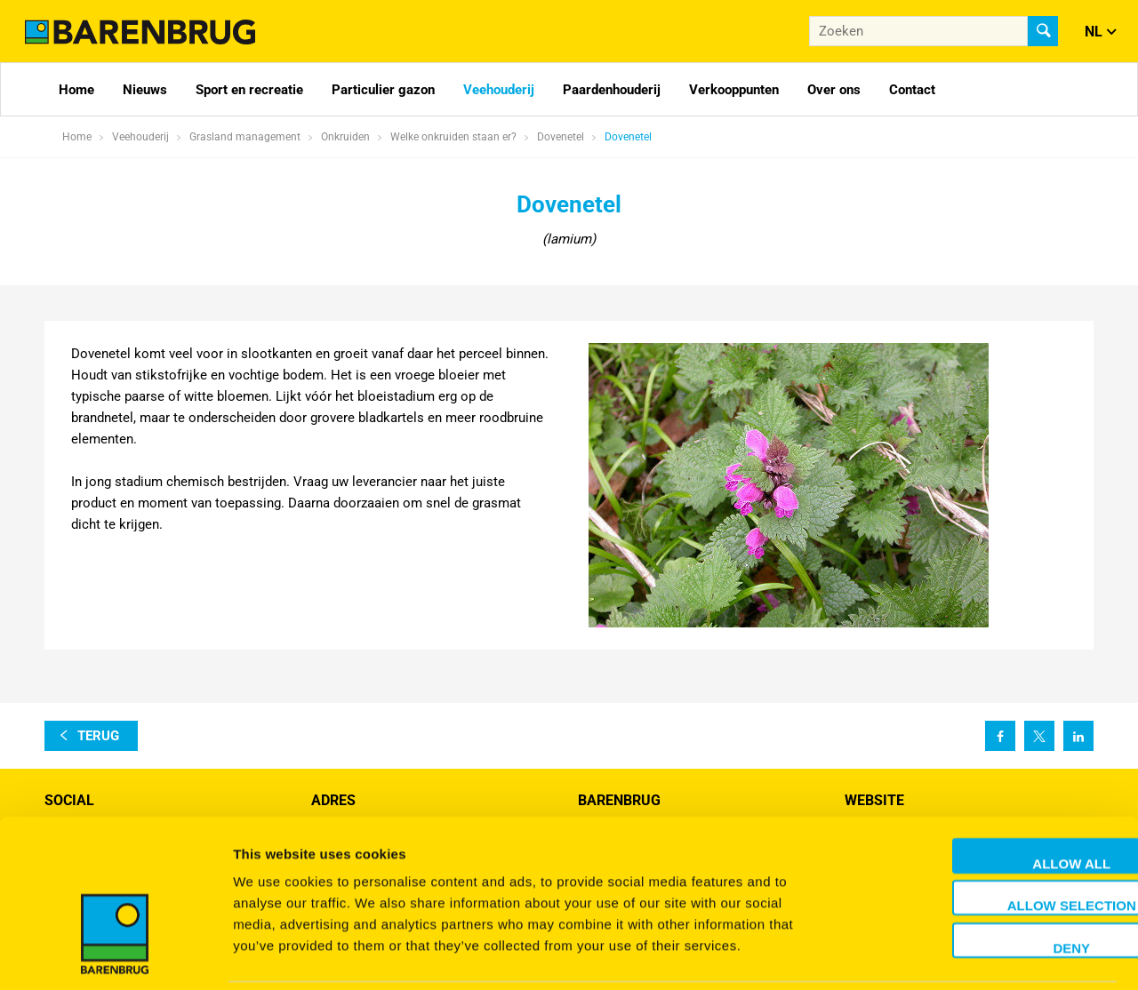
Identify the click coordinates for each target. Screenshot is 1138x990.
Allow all (989, 801)
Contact (912, 90)
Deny (989, 885)
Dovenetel (628, 137)
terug (98, 736)
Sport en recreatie (249, 90)
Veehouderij (498, 90)
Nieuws (145, 90)
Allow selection (990, 843)
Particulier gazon (383, 90)
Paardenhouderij (612, 90)
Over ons (834, 90)
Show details (933, 954)
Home (76, 90)
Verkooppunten (734, 90)
